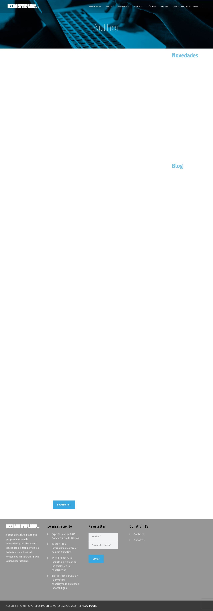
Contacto (139, 534)
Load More (64, 504)
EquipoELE (90, 605)
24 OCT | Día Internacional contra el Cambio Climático (64, 548)
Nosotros (139, 540)
